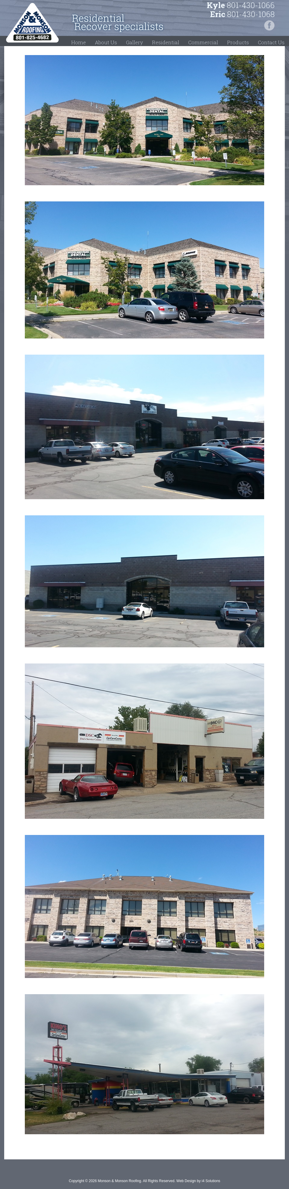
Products (238, 42)
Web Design (186, 1181)
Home (78, 42)
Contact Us (271, 42)
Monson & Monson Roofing (32, 22)
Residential (165, 42)
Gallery (134, 42)
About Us (106, 42)
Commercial (203, 42)
